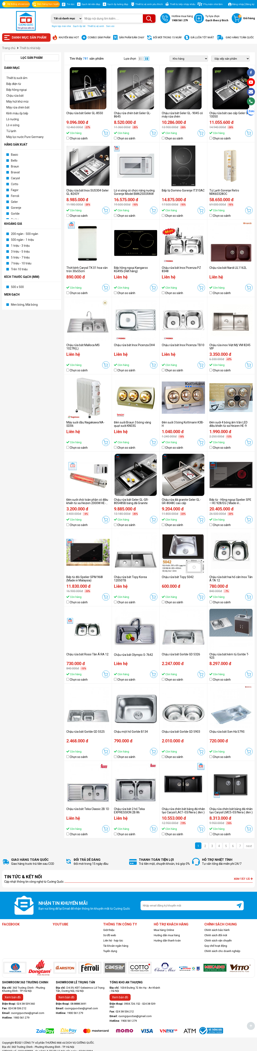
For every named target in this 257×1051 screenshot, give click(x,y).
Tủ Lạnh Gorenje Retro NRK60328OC (224, 192)
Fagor (15, 190)
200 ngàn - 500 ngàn (24, 234)
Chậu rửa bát (15, 95)
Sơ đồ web (109, 935)
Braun (15, 166)
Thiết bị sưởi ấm (16, 78)
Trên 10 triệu (19, 269)
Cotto (14, 184)
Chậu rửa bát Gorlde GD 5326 (181, 654)
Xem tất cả (243, 878)
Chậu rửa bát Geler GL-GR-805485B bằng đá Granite (131, 501)
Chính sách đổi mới (215, 935)
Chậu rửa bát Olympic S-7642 (133, 654)
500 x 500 (17, 287)
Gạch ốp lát (79, 26)
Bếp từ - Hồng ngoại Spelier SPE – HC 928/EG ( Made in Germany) (230, 503)
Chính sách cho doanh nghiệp (222, 951)
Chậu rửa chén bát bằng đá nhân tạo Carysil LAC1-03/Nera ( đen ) (183, 810)
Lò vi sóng (12, 125)
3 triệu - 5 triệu (20, 251)
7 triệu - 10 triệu (21, 263)
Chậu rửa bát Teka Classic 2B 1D (87, 809)
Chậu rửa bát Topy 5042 (178, 577)
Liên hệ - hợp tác (113, 940)
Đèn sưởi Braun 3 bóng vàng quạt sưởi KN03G (132, 424)
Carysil (15, 178)
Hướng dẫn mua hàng (167, 935)
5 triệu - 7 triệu (20, 257)
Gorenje (16, 207)
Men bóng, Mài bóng (24, 304)
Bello (14, 160)
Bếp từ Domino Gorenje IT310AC (183, 190)
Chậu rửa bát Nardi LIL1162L (228, 267)
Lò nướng (12, 119)
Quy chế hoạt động (215, 945)
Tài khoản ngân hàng (115, 945)
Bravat (15, 172)
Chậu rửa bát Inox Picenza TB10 (183, 345)
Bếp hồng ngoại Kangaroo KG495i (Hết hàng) (131, 269)
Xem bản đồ (13, 997)
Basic (14, 154)
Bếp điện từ (13, 84)
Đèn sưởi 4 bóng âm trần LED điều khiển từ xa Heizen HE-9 (228, 424)
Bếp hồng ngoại (16, 89)
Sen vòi (110, 26)
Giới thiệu (108, 930)
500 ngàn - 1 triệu (22, 239)
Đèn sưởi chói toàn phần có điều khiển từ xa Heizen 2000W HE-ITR (87, 503)
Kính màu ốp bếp (17, 113)
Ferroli (15, 196)
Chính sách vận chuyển (218, 940)
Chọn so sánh (79, 138)
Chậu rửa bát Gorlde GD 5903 (181, 731)
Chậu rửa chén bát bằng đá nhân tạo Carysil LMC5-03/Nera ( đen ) (231, 810)
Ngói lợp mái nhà (61, 26)
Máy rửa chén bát (17, 107)
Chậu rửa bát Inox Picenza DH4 (134, 345)
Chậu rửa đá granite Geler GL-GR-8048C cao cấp (181, 501)
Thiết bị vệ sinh (95, 26)
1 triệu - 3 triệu (20, 245)
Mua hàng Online (164, 930)
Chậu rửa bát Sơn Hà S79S (227, 731)
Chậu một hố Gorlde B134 (131, 731)
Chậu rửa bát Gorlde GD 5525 (85, 731)
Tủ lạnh (11, 131)
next (249, 846)
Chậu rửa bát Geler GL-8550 (84, 113)
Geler (14, 202)
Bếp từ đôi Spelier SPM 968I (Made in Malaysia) (84, 578)
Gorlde (15, 213)
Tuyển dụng (110, 951)
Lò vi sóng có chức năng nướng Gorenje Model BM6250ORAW (134, 192)
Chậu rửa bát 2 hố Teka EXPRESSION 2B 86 (129, 810)
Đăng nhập (238, 4)
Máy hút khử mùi (17, 101)
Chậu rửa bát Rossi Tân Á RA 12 (87, 654)
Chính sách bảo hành (217, 930)
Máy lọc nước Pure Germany (25, 137)
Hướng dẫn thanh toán (167, 940)
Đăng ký (250, 4)
